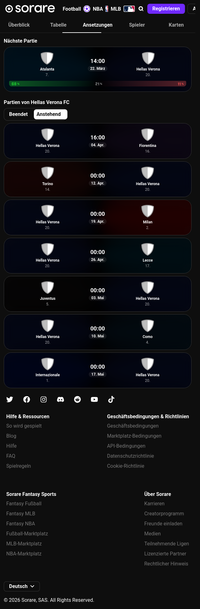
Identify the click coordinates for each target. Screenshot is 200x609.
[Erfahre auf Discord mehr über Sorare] (60, 399)
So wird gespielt (24, 426)
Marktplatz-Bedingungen (134, 436)
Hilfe (11, 446)
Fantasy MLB (20, 514)
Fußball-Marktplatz (27, 534)
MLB (123, 9)
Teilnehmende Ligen (166, 544)
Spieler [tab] (137, 25)
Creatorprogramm (164, 514)
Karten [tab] (176, 25)
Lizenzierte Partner (165, 554)
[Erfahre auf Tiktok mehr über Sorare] (111, 399)
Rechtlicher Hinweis (166, 564)
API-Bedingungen (126, 446)
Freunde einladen (163, 524)
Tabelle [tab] (58, 25)
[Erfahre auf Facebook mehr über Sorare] (27, 399)
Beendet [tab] (18, 114)
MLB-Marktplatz (24, 544)
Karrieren (154, 504)
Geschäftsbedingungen (133, 426)
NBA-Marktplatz (23, 554)
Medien (152, 534)
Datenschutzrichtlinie (130, 456)
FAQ (10, 456)
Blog (11, 436)
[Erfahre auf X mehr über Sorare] (10, 399)
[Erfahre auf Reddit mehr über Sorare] (77, 399)
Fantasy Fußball (23, 504)
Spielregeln (18, 466)
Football (76, 8)
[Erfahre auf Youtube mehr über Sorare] (94, 399)
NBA (100, 9)
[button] (141, 9)
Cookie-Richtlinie (125, 466)
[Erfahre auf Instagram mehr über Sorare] (44, 399)
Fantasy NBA (20, 524)
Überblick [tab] (19, 25)
